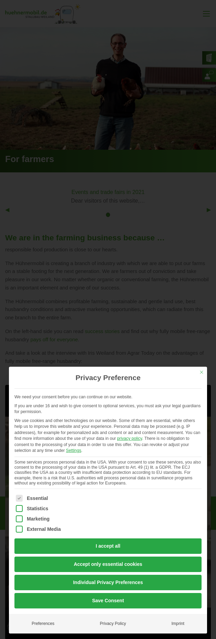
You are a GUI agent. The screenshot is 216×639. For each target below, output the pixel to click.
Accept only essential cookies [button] (108, 564)
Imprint (177, 623)
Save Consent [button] (108, 600)
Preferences (43, 623)
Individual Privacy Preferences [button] (108, 582)
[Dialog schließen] (201, 372)
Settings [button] (73, 450)
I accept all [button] (108, 546)
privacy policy (129, 438)
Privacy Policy (113, 623)
